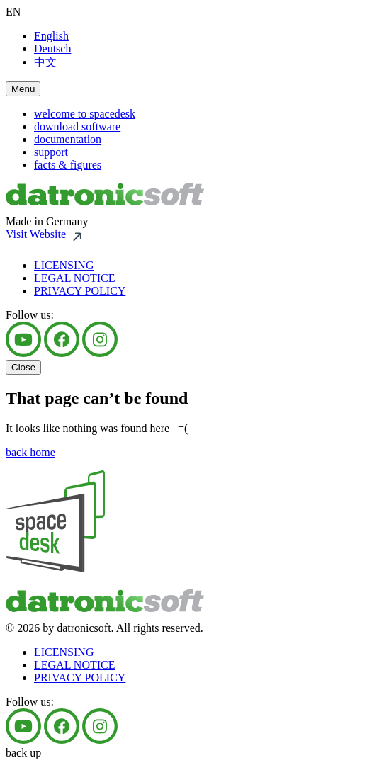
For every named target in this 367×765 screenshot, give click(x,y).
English (51, 36)
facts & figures (67, 165)
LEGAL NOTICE (74, 278)
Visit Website (36, 234)
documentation (67, 139)
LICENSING (64, 265)
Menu (23, 89)
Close (23, 367)
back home (30, 452)
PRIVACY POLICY (79, 291)
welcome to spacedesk (84, 114)
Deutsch (52, 48)
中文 (45, 62)
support (51, 152)
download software (77, 126)
